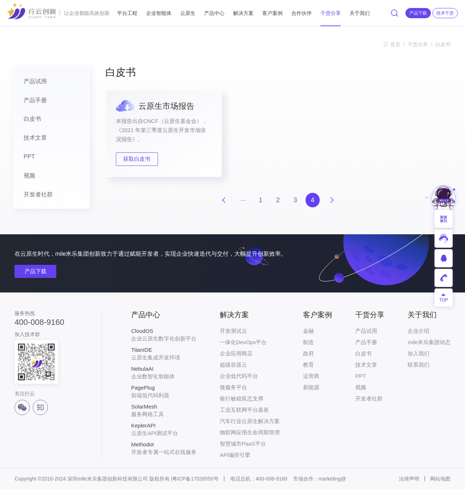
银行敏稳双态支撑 (241, 399)
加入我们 (418, 354)
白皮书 (442, 44)
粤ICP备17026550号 (195, 479)
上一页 (223, 200)
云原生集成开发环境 (164, 354)
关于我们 (359, 13)
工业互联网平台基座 (244, 410)
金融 (308, 331)
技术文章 (33, 138)
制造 (308, 343)
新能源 (311, 388)
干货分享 (330, 13)
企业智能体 (158, 10)
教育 (308, 365)
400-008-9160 (39, 322)
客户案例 (272, 13)
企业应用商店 (236, 354)
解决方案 (243, 13)
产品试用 (33, 81)
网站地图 (440, 479)
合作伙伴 (301, 13)
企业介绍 (418, 331)
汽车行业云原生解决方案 (250, 422)
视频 (27, 176)
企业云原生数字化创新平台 (164, 335)
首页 (395, 44)
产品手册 (33, 100)
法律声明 (409, 479)
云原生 (187, 13)
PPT (27, 157)
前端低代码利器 (164, 392)
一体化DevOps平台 (243, 343)
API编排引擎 (235, 456)
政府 (308, 354)
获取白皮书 (137, 159)
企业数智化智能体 (164, 373)
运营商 (311, 377)
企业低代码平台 (239, 377)
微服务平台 (233, 388)
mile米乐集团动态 (429, 343)
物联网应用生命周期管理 (250, 433)
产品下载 (35, 272)
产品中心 (214, 13)
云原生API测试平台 (164, 430)
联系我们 (418, 365)
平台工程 (127, 10)
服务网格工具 (164, 411)
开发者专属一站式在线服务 (164, 449)
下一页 (332, 200)
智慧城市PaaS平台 (243, 444)
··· (243, 200)
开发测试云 (233, 331)
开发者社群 (35, 195)
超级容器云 (233, 365)
